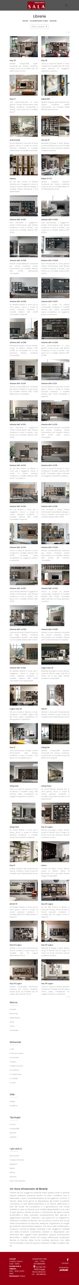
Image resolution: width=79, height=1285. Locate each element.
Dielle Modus (15, 1018)
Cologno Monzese (17, 1160)
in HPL (12, 1049)
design (12, 1101)
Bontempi (14, 1013)
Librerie (53, 20)
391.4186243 (41, 1274)
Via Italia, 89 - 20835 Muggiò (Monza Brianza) (39, 1269)
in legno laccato (16, 1066)
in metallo (14, 1078)
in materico (14, 1070)
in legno (13, 1062)
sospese (13, 1137)
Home (25, 20)
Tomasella (14, 1030)
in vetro (13, 1082)
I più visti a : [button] (16, 1148)
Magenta (13, 1164)
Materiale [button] (15, 1042)
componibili (14, 1128)
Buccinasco (14, 1156)
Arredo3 (13, 1009)
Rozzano (13, 1176)
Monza (12, 1172)
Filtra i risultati (39, 26)
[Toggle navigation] (66, 5)
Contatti (65, 1263)
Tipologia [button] (15, 1117)
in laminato (14, 1057)
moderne (13, 1105)
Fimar (12, 1022)
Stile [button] (12, 1094)
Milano (12, 1168)
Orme (12, 1026)
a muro (13, 1124)
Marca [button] (13, 1002)
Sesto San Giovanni (17, 1181)
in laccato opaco (17, 1053)
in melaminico (15, 1074)
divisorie (13, 1133)
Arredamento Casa (39, 20)
